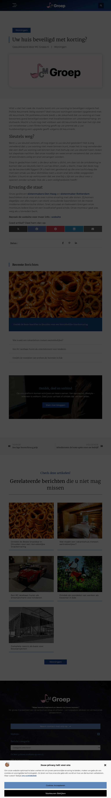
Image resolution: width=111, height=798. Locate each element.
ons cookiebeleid (29, 776)
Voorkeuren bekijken (56, 793)
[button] (105, 765)
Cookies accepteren (55, 785)
